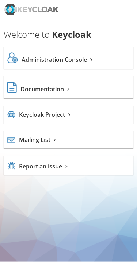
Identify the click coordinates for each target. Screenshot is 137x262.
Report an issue (37, 166)
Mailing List (31, 140)
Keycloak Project (39, 115)
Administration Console (49, 60)
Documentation (38, 89)
